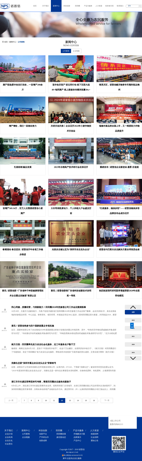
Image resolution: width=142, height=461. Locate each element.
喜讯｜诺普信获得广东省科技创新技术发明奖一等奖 (71, 293)
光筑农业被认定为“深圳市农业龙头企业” (71, 249)
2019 (133, 352)
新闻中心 (12, 42)
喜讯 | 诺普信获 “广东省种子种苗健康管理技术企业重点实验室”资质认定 (22, 293)
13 (70, 400)
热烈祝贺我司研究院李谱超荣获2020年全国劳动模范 (119, 293)
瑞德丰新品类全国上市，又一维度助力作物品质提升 (119, 128)
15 (86, 400)
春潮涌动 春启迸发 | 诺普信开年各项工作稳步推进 (22, 252)
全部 (133, 312)
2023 (133, 320)
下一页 (106, 400)
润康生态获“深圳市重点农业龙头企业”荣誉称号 (33, 363)
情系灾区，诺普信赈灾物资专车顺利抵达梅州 (119, 87)
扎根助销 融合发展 (23, 167)
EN (129, 6)
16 (94, 400)
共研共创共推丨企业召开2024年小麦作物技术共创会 (71, 128)
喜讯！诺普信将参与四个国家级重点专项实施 (32, 326)
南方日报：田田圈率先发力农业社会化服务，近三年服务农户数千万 (43, 344)
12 (62, 400)
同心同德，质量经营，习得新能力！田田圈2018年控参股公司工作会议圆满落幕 (48, 307)
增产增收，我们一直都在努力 (23, 126)
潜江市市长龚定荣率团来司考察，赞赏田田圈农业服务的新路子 (41, 382)
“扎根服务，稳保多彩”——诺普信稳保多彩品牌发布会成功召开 (119, 210)
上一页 (10, 400)
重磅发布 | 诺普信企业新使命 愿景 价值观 (119, 167)
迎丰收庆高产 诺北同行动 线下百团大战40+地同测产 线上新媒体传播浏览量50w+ (71, 87)
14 (78, 400)
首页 (35, 6)
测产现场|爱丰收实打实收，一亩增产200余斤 (23, 87)
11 (54, 400)
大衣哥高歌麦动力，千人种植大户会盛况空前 (71, 210)
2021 (133, 336)
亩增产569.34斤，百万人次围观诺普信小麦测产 (23, 210)
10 (46, 400)
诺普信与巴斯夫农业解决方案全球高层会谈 (119, 249)
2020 (133, 344)
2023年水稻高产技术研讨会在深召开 (71, 167)
